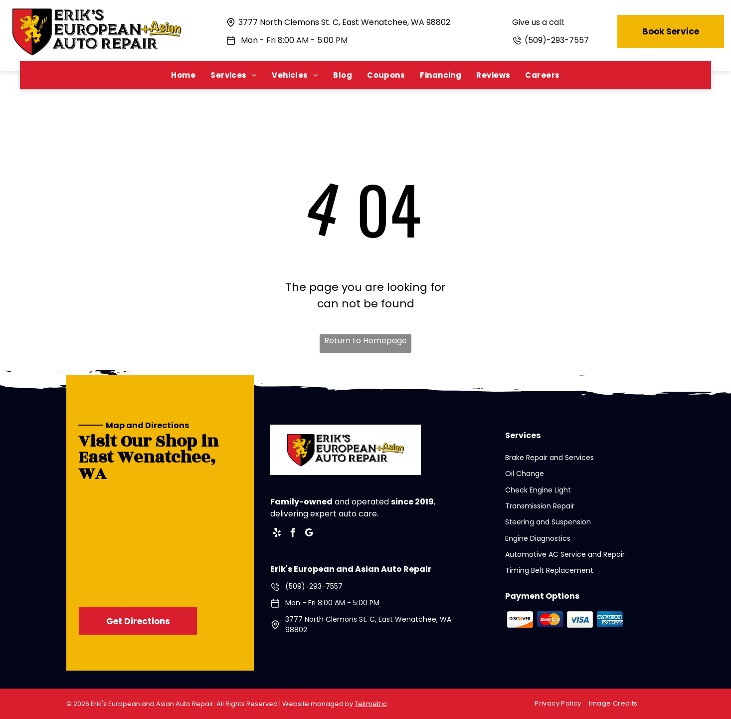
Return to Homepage (365, 340)
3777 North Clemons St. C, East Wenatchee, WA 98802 (344, 22)
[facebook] (293, 534)
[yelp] (277, 534)
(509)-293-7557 (557, 40)
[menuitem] (183, 75)
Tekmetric (371, 704)
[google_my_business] (309, 534)
